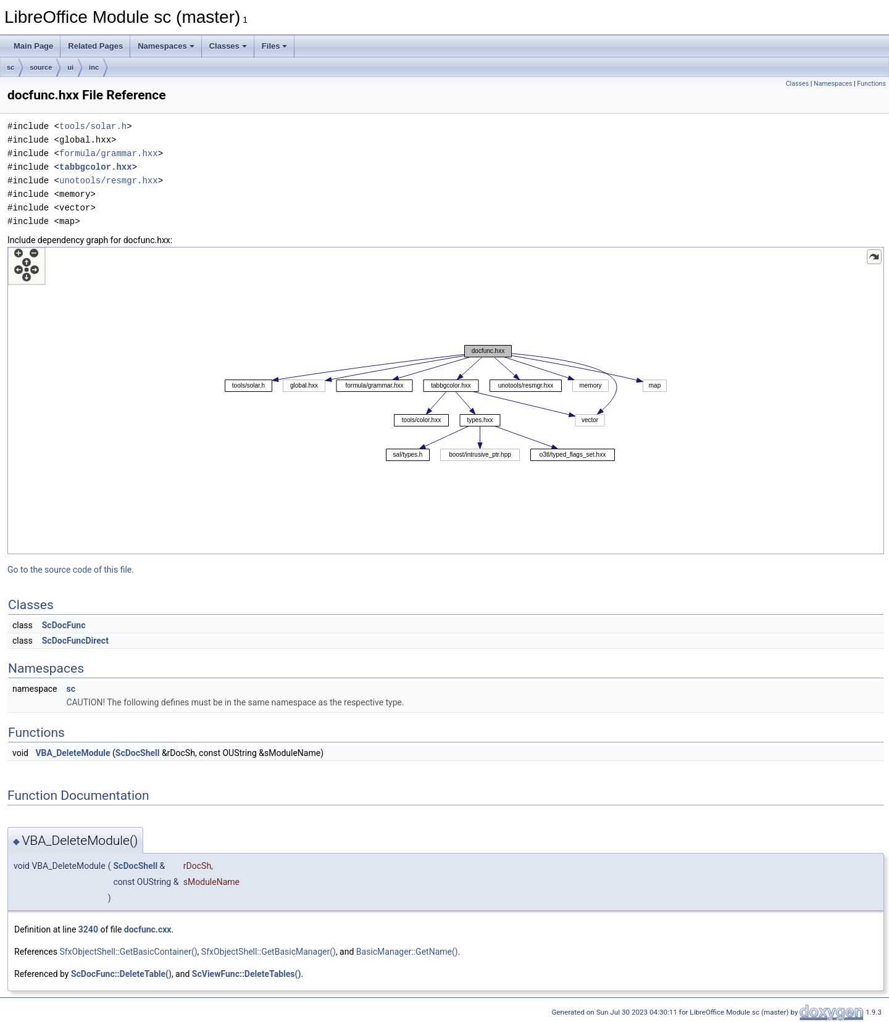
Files (275, 46)
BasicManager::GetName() (407, 952)
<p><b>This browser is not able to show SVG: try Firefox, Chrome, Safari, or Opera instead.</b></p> (445, 400)
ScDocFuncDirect (75, 641)
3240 (88, 929)
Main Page (33, 46)
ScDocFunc (64, 625)
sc (10, 67)
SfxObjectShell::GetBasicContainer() (128, 952)
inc (94, 67)
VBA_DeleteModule (72, 753)
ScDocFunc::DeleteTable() (121, 974)
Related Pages (95, 46)
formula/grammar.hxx (108, 153)
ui (70, 67)
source (41, 67)
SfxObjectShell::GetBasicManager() (268, 952)
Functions (871, 84)
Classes (228, 46)
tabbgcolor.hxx (95, 167)
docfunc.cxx (148, 929)
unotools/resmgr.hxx (108, 180)
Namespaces (166, 46)
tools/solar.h (93, 126)
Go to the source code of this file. (70, 570)
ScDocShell (137, 753)
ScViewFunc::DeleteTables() (246, 974)
